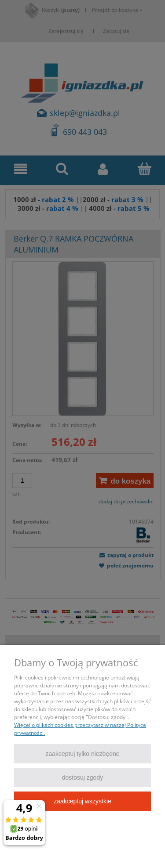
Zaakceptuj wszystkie (82, 801)
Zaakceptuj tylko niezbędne (82, 753)
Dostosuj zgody (82, 777)
